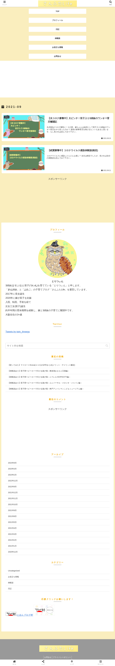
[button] (107, 345)
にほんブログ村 (19, 615)
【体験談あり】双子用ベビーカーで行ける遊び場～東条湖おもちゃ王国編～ (38, 371)
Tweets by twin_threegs (17, 331)
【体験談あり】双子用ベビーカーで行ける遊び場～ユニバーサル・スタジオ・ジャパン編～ (45, 383)
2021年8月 (12, 516)
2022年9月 (12, 487)
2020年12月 (13, 552)
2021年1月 (12, 546)
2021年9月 (12, 510)
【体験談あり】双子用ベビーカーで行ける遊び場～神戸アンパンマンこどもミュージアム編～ (46, 389)
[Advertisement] (57, 79)
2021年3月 (12, 534)
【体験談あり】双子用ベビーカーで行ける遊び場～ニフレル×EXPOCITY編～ (39, 377)
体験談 (10, 582)
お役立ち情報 (13, 577)
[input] (57, 346)
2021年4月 (12, 528)
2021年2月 (12, 540)
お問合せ (47, 657)
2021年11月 (13, 498)
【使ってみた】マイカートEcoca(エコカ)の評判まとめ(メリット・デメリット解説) (41, 365)
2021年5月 (12, 522)
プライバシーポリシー (63, 657)
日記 (10, 589)
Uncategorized (14, 571)
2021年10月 (13, 504)
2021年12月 (13, 492)
